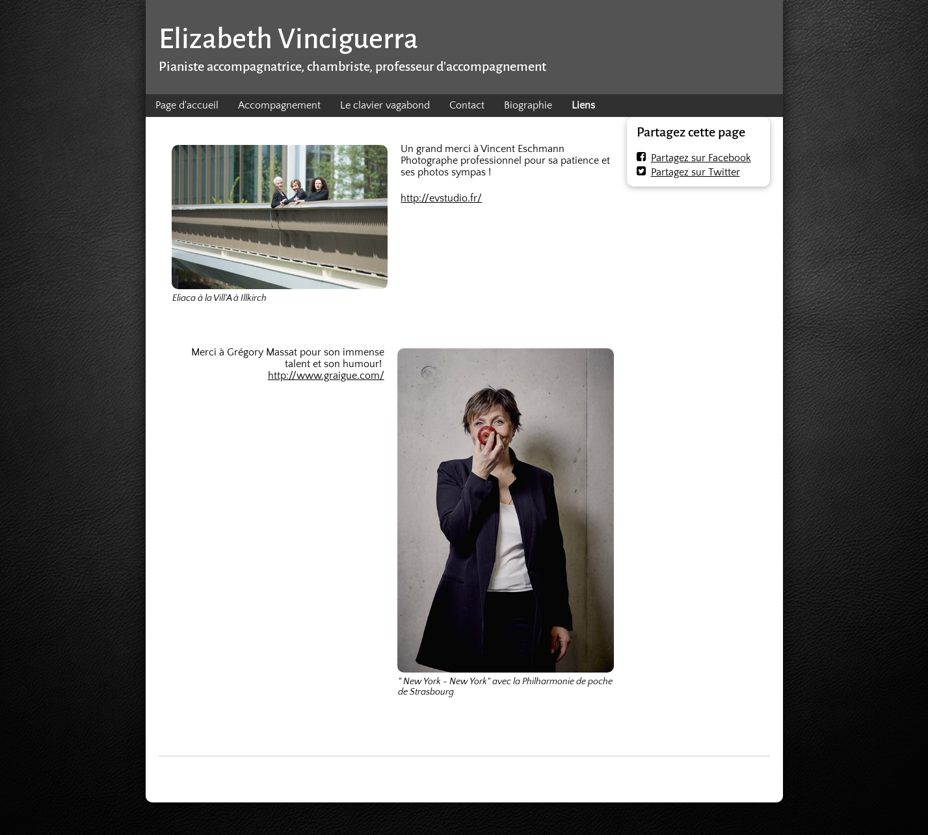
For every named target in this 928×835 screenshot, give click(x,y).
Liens (583, 105)
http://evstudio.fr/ (441, 198)
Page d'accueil (187, 105)
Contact (466, 105)
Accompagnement (279, 105)
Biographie (528, 105)
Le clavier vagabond (385, 105)
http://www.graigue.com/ (326, 375)
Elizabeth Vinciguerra (288, 38)
